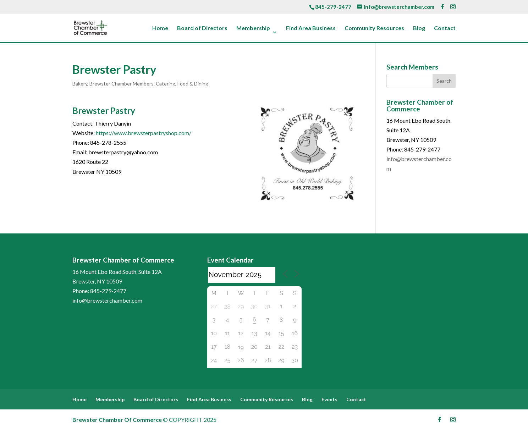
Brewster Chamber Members (121, 84)
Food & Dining (192, 84)
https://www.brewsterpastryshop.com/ (143, 132)
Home (160, 28)
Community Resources (374, 28)
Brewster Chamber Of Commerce (117, 419)
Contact (445, 28)
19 (241, 347)
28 (227, 306)
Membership (253, 28)
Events (329, 399)
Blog (419, 28)
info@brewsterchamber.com (107, 300)
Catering (165, 84)
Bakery (79, 84)
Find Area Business (311, 28)
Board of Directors (202, 28)
